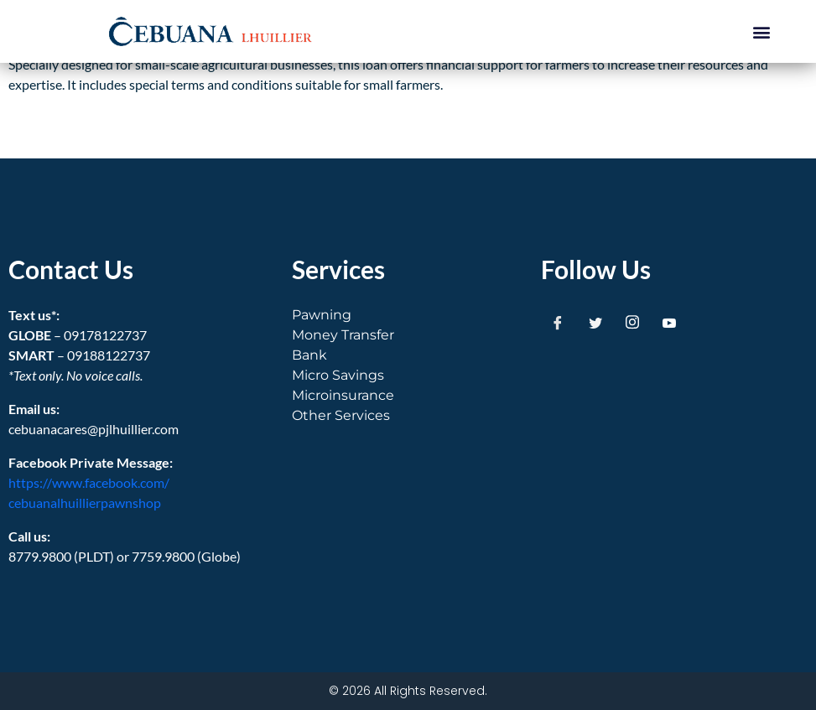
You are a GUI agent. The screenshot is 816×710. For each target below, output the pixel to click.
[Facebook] (557, 321)
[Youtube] (669, 321)
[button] (761, 31)
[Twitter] (595, 321)
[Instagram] (632, 321)
